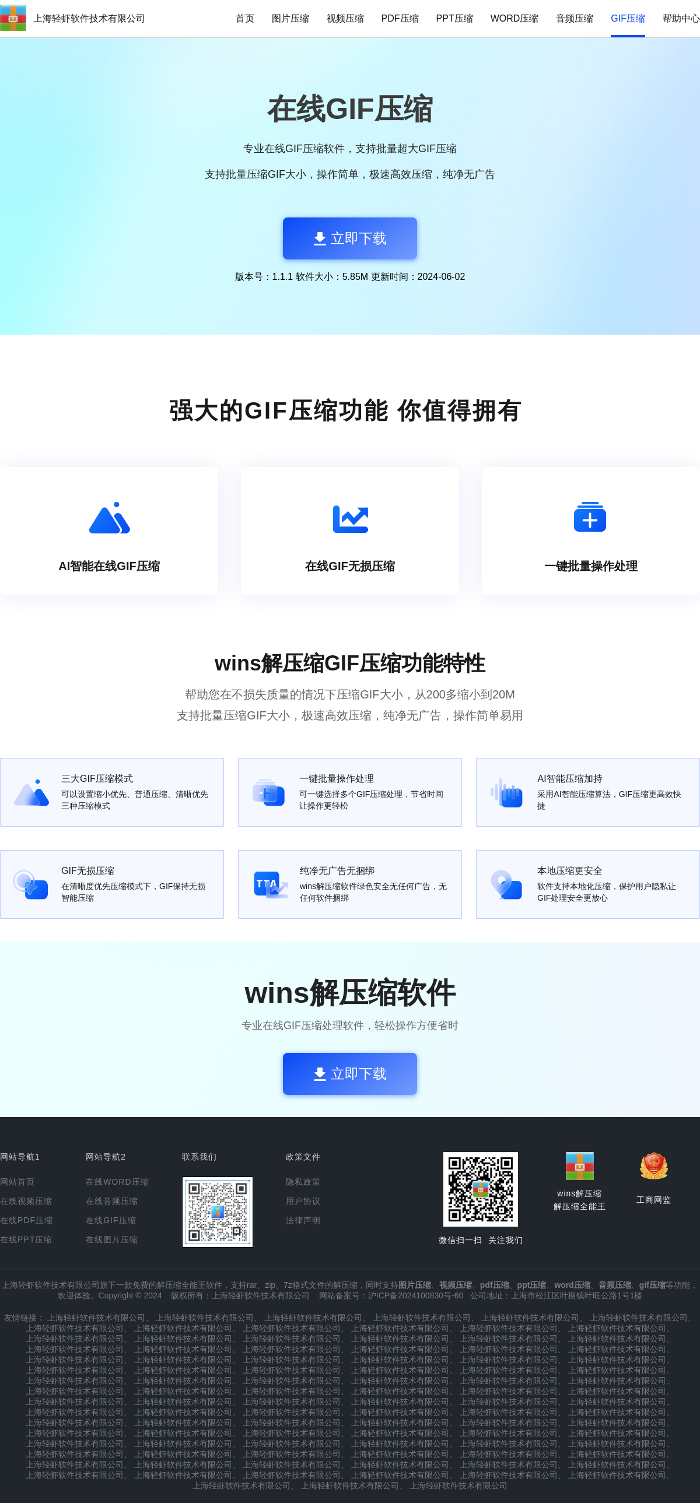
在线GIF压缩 (111, 1220)
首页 (245, 18)
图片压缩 (290, 18)
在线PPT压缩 (26, 1239)
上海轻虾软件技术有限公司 (89, 18)
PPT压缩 (454, 18)
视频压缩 (345, 18)
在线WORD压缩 (117, 1181)
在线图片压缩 (112, 1239)
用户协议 (303, 1201)
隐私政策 (303, 1181)
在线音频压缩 (112, 1201)
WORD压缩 (515, 18)
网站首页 (17, 1181)
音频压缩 (574, 18)
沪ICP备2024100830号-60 (415, 1295)
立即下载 (350, 238)
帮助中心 (681, 18)
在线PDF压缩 (26, 1220)
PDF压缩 (400, 18)
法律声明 (303, 1220)
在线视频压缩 (26, 1201)
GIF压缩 (628, 18)
